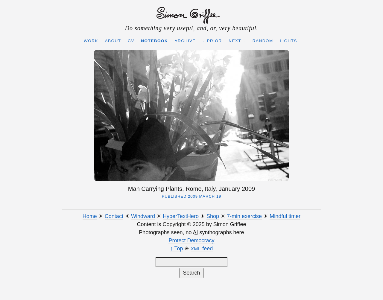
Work (91, 41)
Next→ (237, 41)
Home (90, 216)
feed (202, 249)
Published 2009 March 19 (191, 196)
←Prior (212, 41)
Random (263, 41)
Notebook (154, 41)
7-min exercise (244, 216)
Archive (185, 41)
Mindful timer (285, 216)
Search (191, 273)
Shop (212, 216)
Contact (114, 216)
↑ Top (176, 249)
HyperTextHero (181, 216)
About (113, 41)
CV (131, 41)
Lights (288, 41)
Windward (143, 216)
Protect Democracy (191, 240)
